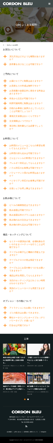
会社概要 (9, 431)
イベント (37, 392)
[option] (27, 369)
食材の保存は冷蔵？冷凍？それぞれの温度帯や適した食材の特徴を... (14, 360)
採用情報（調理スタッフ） (31, 431)
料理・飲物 (14, 392)
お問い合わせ (17, 431)
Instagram (43, 431)
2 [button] (28, 399)
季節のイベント (15, 365)
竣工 (36, 365)
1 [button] (25, 399)
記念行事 (40, 365)
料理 (21, 365)
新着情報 (43, 392)
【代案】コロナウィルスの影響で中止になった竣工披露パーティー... (38, 360)
